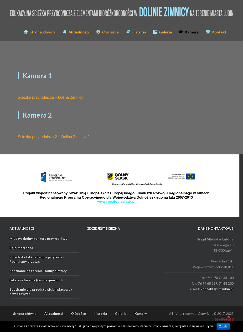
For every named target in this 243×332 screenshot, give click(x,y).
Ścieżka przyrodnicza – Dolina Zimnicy (50, 97)
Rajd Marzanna (21, 248)
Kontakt (216, 32)
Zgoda (223, 326)
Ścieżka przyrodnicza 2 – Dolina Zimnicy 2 (54, 137)
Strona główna (40, 32)
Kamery (189, 32)
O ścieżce (107, 32)
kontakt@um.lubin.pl (217, 289)
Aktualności (76, 32)
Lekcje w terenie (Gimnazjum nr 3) (36, 280)
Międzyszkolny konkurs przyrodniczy (38, 238)
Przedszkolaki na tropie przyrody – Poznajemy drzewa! (37, 259)
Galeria (162, 32)
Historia (136, 32)
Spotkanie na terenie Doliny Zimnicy (38, 271)
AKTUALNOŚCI (22, 228)
